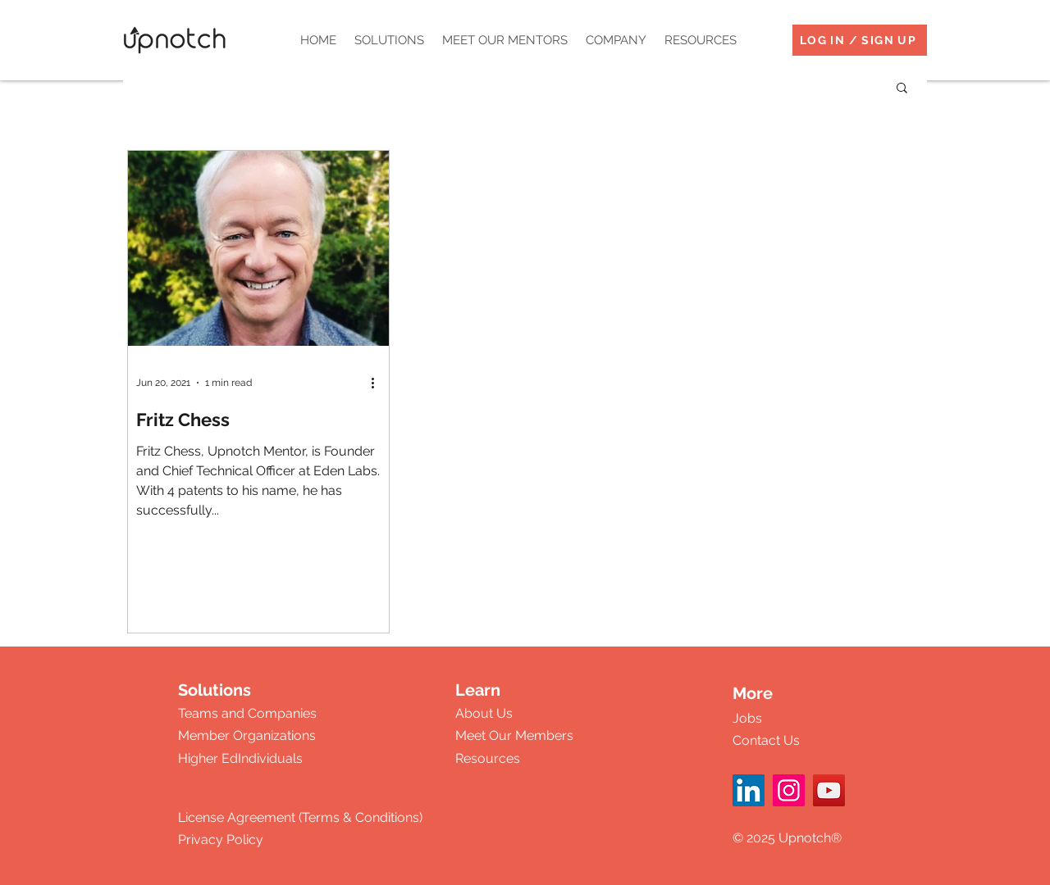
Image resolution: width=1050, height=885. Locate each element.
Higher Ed (208, 758)
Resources (487, 758)
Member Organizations (247, 735)
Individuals (270, 758)
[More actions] (378, 383)
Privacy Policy (220, 839)
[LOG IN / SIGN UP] (859, 40)
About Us (484, 713)
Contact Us (766, 740)
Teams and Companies (247, 713)
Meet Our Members (514, 735)
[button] (389, 40)
